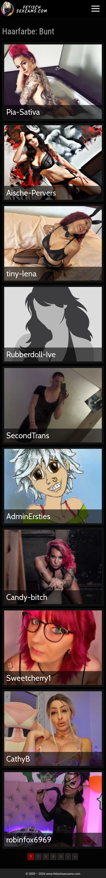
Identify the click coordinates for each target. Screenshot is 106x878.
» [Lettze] (75, 856)
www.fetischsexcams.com (63, 873)
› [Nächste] (67, 856)
